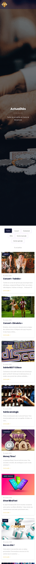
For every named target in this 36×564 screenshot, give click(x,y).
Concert (16, 231)
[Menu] (32, 4)
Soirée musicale (21, 236)
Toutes (8, 231)
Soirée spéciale (18, 241)
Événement (26, 231)
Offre (11, 236)
